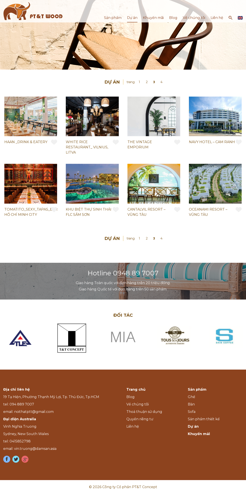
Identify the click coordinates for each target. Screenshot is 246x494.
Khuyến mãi (153, 18)
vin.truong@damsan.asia (35, 449)
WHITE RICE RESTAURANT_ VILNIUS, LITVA (87, 147)
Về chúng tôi (194, 18)
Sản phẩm (113, 18)
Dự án (132, 18)
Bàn (191, 404)
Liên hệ (217, 18)
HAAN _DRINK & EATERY (25, 142)
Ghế (191, 397)
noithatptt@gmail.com (34, 412)
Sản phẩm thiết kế (204, 419)
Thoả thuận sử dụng (144, 412)
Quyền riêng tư (139, 419)
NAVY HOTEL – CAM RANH (212, 142)
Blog (173, 18)
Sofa (191, 412)
